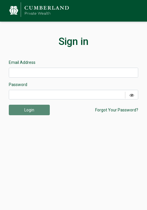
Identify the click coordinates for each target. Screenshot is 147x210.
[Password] (73, 95)
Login (29, 110)
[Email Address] (73, 73)
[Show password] (131, 95)
